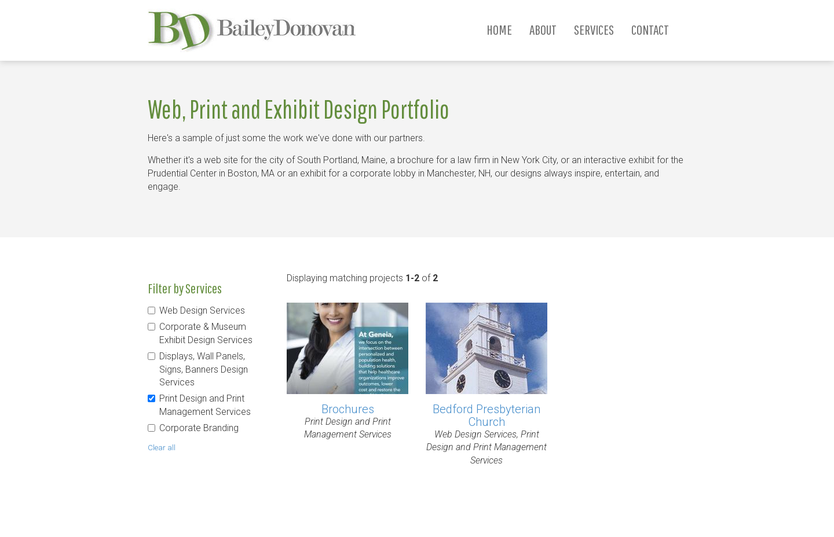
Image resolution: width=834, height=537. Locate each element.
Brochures (347, 409)
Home (499, 29)
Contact (650, 29)
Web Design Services (202, 310)
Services (594, 29)
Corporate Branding (199, 427)
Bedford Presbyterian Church (486, 415)
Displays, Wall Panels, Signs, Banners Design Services (203, 369)
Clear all (161, 447)
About (543, 29)
